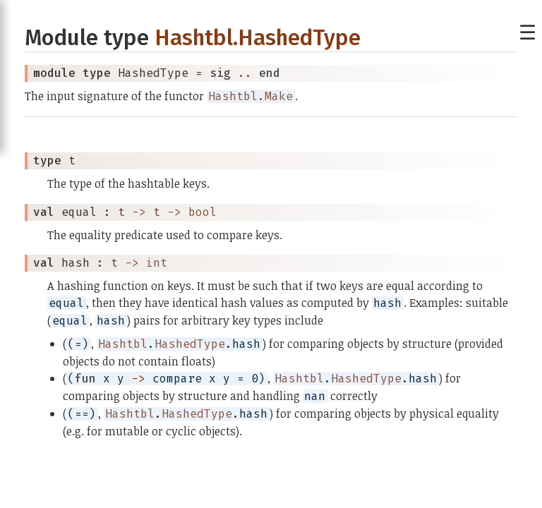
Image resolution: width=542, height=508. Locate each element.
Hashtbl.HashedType (258, 38)
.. (245, 73)
